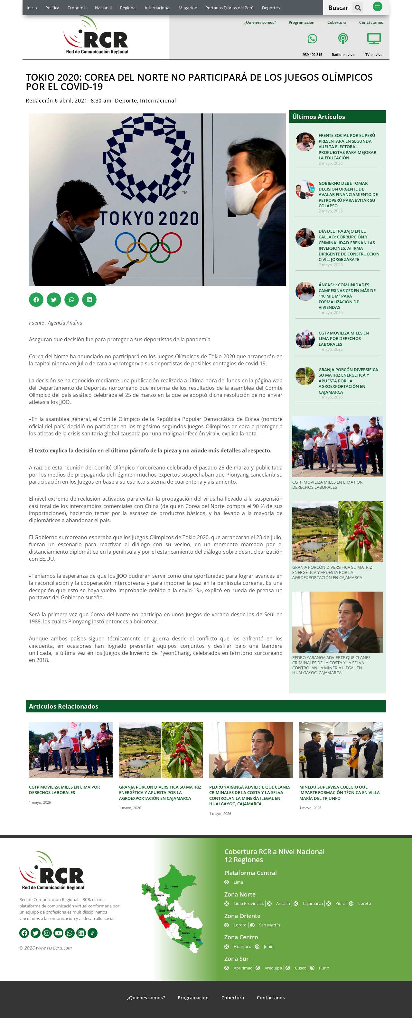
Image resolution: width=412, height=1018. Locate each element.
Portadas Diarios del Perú (229, 8)
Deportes (271, 8)
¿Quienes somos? (260, 22)
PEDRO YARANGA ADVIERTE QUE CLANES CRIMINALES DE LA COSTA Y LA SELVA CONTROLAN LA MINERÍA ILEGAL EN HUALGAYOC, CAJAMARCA (331, 665)
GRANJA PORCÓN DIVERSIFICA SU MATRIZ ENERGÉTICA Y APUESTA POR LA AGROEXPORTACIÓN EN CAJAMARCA (348, 381)
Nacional (103, 8)
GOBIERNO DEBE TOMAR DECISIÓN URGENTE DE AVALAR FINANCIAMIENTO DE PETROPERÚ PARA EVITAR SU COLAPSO (348, 194)
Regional (128, 8)
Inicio (32, 8)
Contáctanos (371, 22)
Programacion (301, 22)
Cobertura (336, 22)
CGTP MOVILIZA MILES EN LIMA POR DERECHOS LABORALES (344, 338)
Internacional (157, 8)
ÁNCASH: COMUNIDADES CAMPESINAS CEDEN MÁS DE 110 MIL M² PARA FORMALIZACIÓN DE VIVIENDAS (347, 296)
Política (52, 8)
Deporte (126, 100)
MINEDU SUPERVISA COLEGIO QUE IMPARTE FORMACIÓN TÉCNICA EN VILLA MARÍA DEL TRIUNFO (339, 792)
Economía (77, 8)
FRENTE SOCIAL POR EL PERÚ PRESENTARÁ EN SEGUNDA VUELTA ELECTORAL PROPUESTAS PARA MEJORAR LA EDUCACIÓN (347, 146)
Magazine (188, 8)
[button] (357, 7)
